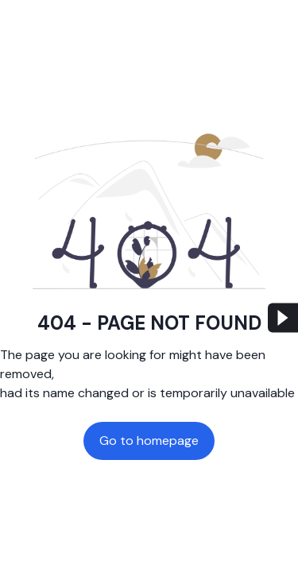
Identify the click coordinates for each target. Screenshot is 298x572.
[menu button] (283, 318)
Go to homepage (149, 440)
